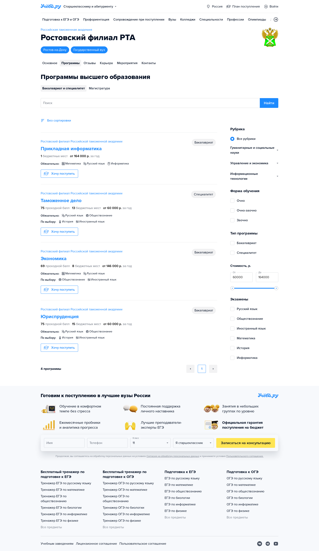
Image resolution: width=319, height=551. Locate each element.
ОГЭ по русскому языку (244, 478)
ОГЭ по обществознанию (245, 491)
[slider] (232, 288)
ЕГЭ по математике (179, 485)
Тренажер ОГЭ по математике (125, 490)
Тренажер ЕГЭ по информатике (64, 514)
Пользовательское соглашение (142, 544)
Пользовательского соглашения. (244, 456)
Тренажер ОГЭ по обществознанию (116, 498)
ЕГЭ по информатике (180, 504)
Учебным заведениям (57, 544)
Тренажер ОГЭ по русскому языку (128, 483)
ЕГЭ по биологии (177, 498)
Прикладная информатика (71, 149)
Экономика (54, 259)
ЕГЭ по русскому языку (182, 478)
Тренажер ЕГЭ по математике (63, 490)
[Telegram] (267, 543)
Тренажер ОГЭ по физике (122, 521)
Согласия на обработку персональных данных (172, 456)
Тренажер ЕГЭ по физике (59, 521)
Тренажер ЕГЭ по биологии (61, 508)
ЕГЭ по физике (176, 511)
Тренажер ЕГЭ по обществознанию (54, 498)
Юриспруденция (60, 317)
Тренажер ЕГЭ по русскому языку (66, 483)
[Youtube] (275, 543)
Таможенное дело (61, 201)
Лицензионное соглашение (96, 544)
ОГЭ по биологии (240, 498)
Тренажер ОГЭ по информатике (126, 514)
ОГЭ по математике (241, 485)
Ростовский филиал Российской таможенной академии (81, 141)
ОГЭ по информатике (242, 504)
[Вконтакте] (259, 543)
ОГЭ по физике (238, 511)
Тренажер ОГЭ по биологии (123, 508)
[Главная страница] (51, 6)
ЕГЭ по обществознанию (183, 491)
